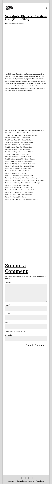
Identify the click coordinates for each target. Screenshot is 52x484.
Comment (8, 283)
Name (7, 305)
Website (7, 323)
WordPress (40, 481)
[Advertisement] (26, 226)
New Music (21, 23)
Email (7, 314)
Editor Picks (15, 23)
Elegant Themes (22, 481)
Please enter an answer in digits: (16, 331)
